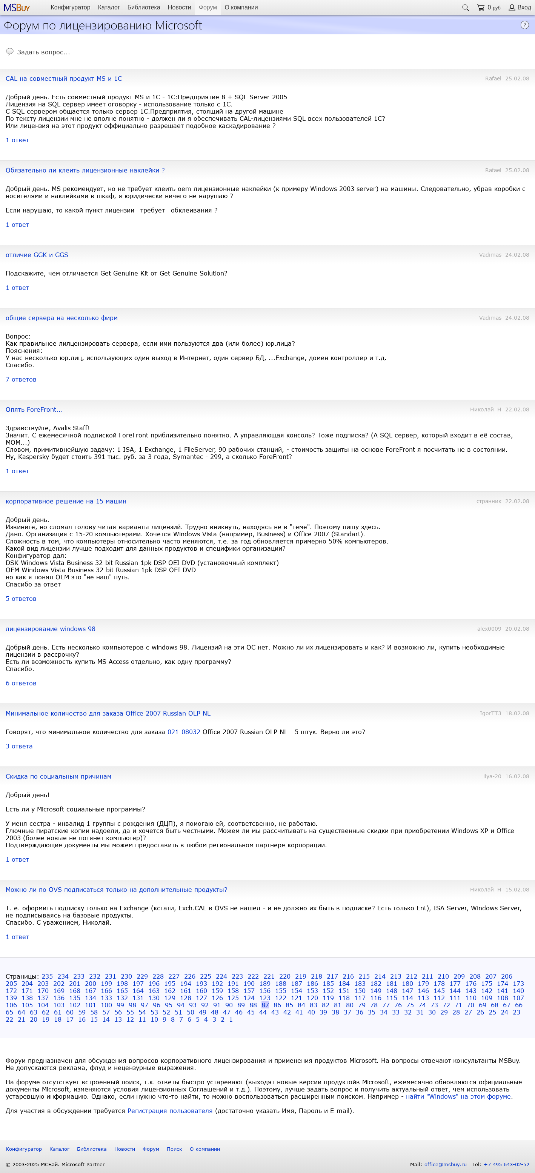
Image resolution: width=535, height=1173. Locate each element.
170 (43, 990)
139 (11, 997)
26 (480, 1012)
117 (360, 997)
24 (504, 1012)
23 (516, 1012)
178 (439, 983)
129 (169, 997)
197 (138, 983)
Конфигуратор (70, 7)
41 (299, 1012)
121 (296, 997)
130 (154, 997)
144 (455, 990)
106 (11, 1004)
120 (312, 997)
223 (237, 976)
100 (106, 1004)
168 (74, 990)
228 (158, 976)
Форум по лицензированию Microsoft (103, 24)
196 (154, 983)
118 (344, 997)
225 (205, 976)
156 (265, 990)
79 (362, 1004)
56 (118, 1012)
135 (74, 997)
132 (122, 997)
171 (27, 990)
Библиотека (144, 7)
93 (193, 1004)
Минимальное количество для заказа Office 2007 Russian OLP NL (108, 713)
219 (300, 976)
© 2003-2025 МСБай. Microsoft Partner (55, 1164)
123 (265, 997)
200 (90, 983)
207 (491, 976)
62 (45, 1012)
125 (233, 997)
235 (47, 976)
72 (446, 1004)
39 (323, 1012)
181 (391, 983)
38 (335, 1012)
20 (33, 1019)
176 (471, 983)
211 (427, 976)
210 (443, 976)
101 (90, 1004)
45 (251, 1012)
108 (502, 997)
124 (249, 997)
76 (398, 1004)
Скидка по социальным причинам (58, 776)
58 (94, 1012)
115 (391, 997)
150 (360, 990)
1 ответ (17, 139)
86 (277, 1004)
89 (241, 1004)
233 (79, 976)
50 (190, 1012)
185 (328, 983)
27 (468, 1012)
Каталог (109, 7)
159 (217, 990)
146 (423, 990)
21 (21, 1019)
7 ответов (21, 379)
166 (106, 990)
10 (154, 1019)
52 (166, 1012)
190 (249, 983)
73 (434, 1004)
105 (27, 1004)
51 (178, 1012)
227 (174, 976)
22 (9, 1019)
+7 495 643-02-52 (506, 1164)
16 (82, 1019)
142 (486, 990)
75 (410, 1004)
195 (169, 983)
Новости (179, 7)
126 (217, 997)
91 (217, 1004)
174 (502, 983)
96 (156, 1004)
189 (265, 983)
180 (407, 983)
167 (90, 990)
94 (180, 1004)
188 (280, 983)
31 (420, 1012)
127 (201, 997)
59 (82, 1012)
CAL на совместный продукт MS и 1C (64, 78)
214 (380, 976)
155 (280, 990)
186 (312, 983)
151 (344, 990)
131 (138, 997)
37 (347, 1012)
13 (118, 1019)
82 (325, 1004)
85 (289, 1004)
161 (185, 990)
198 (122, 983)
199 (106, 983)
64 (21, 1012)
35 (371, 1012)
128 (185, 997)
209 (459, 976)
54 (142, 1012)
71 (458, 1004)
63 (33, 1012)
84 (301, 1004)
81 (337, 1004)
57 (106, 1012)
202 (59, 983)
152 (328, 990)
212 (411, 976)
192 (217, 983)
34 (383, 1012)
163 (154, 990)
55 (130, 1012)
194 (185, 983)
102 (74, 1004)
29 (444, 1012)
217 (332, 976)
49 (202, 1012)
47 (227, 1012)
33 (396, 1012)
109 (486, 997)
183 (360, 983)
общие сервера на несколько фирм (62, 317)
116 (375, 997)
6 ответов (21, 683)
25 (492, 1012)
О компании (241, 7)
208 (475, 976)
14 (106, 1019)
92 (205, 1004)
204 (27, 983)
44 (263, 1012)
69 (482, 1004)
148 (391, 990)
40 (311, 1012)
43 (275, 1012)
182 (375, 983)
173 (518, 983)
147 (407, 990)
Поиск (174, 1149)
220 (285, 976)
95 (168, 1004)
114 (407, 997)
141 (502, 990)
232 (94, 976)
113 (423, 997)
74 (422, 1004)
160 (201, 990)
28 (456, 1012)
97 (144, 1004)
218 (316, 976)
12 (130, 1019)
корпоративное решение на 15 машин (66, 501)
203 (43, 983)
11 (142, 1019)
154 (296, 990)
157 (249, 990)
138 (27, 997)
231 (110, 976)
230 (126, 976)
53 (154, 1012)
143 (471, 990)
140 (518, 990)
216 (348, 976)
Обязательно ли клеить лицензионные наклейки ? (85, 170)
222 (253, 976)
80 (350, 1004)
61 (57, 1012)
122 (280, 997)
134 (90, 997)
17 (70, 1019)
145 (439, 990)
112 (439, 997)
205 (11, 983)
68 (494, 1004)
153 (312, 990)
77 (386, 1004)
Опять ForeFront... (34, 409)
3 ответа (19, 746)
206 (506, 976)
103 (59, 1004)
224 (221, 976)
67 (506, 1004)
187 (296, 983)
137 (43, 997)
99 (120, 1004)
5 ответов (21, 598)
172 (11, 990)
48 (214, 1012)
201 (74, 983)
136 (59, 997)
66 (519, 1004)
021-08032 (184, 731)
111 (455, 997)
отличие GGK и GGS (37, 254)
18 (57, 1019)
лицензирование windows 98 (50, 628)
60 (70, 1012)
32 (408, 1012)
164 (138, 990)
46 (239, 1012)
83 (313, 1004)
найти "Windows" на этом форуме (458, 1096)
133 (106, 997)
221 (269, 976)
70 (470, 1004)
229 (142, 976)
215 (364, 976)
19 (45, 1019)
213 (395, 976)
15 (94, 1019)
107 (518, 997)
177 (455, 983)
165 (122, 990)
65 (9, 1012)
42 (287, 1012)
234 (63, 976)
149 (375, 990)
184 (344, 983)
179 (423, 983)
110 (471, 997)
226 (189, 976)
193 (201, 983)
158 (233, 990)
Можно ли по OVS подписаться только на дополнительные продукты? (117, 889)
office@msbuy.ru (445, 1164)
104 (43, 1004)
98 (132, 1004)
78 (374, 1004)
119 (328, 997)
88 (253, 1004)
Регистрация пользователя (170, 1110)
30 (432, 1012)
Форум (208, 7)
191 (233, 983)
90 (229, 1004)
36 (359, 1012)
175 (486, 983)
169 (59, 990)
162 (169, 990)
